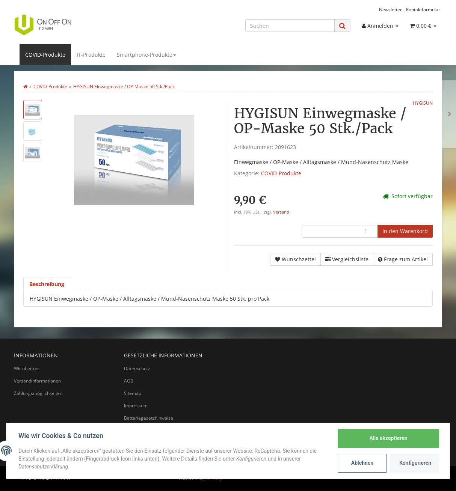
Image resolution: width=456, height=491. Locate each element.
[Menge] (340, 231)
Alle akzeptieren (388, 438)
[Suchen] (290, 25)
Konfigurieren (415, 463)
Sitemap (132, 393)
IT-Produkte (91, 54)
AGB (128, 381)
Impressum (136, 405)
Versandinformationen (37, 381)
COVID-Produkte (45, 54)
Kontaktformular (423, 9)
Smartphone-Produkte (146, 54)
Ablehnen (362, 463)
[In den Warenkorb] (405, 231)
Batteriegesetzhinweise (148, 418)
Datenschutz (137, 368)
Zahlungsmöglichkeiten (38, 393)
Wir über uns (27, 368)
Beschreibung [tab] (46, 284)
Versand (281, 212)
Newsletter (390, 9)
